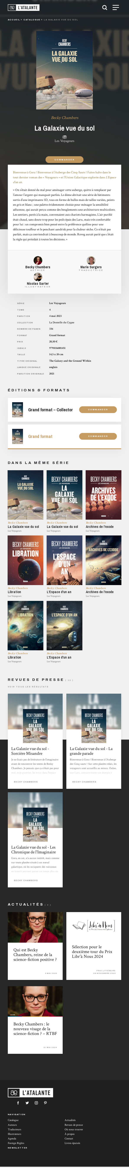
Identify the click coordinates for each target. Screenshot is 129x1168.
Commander (64, 159)
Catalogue (13, 1121)
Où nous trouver (74, 1130)
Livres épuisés (72, 1144)
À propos (70, 1135)
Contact (69, 1140)
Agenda (12, 1140)
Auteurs (12, 1126)
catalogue (32, 19)
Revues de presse (74, 1126)
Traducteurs (14, 1130)
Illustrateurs (14, 1135)
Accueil (14, 19)
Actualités (70, 1121)
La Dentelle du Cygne (61, 322)
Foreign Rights (16, 1144)
